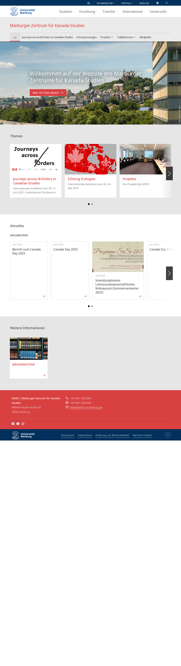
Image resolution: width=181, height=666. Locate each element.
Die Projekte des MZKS (145, 165)
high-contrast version (156, 3)
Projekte (107, 37)
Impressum (67, 435)
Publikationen (127, 37)
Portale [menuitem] (127, 3)
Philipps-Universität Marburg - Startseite (25, 10)
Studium (67, 11)
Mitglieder (145, 37)
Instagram (23, 424)
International (135, 11)
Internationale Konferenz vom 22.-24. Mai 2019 (90, 167)
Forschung (89, 11)
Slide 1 (89, 204)
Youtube (17, 424)
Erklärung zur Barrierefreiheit (113, 435)
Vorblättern (169, 172)
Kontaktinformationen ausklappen (167, 435)
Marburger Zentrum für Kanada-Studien (16, 38)
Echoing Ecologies (86, 37)
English (144, 3)
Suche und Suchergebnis (165, 3)
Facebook (13, 424)
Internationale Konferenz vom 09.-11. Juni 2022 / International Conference (36, 169)
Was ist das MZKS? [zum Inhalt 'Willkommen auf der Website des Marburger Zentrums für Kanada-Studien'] (48, 92)
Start (87, 3)
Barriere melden (142, 435)
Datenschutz (85, 435)
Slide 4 (92, 204)
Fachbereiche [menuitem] (106, 3)
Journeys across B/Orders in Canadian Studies (47, 37)
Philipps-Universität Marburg (26, 437)
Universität (160, 11)
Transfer (111, 11)
